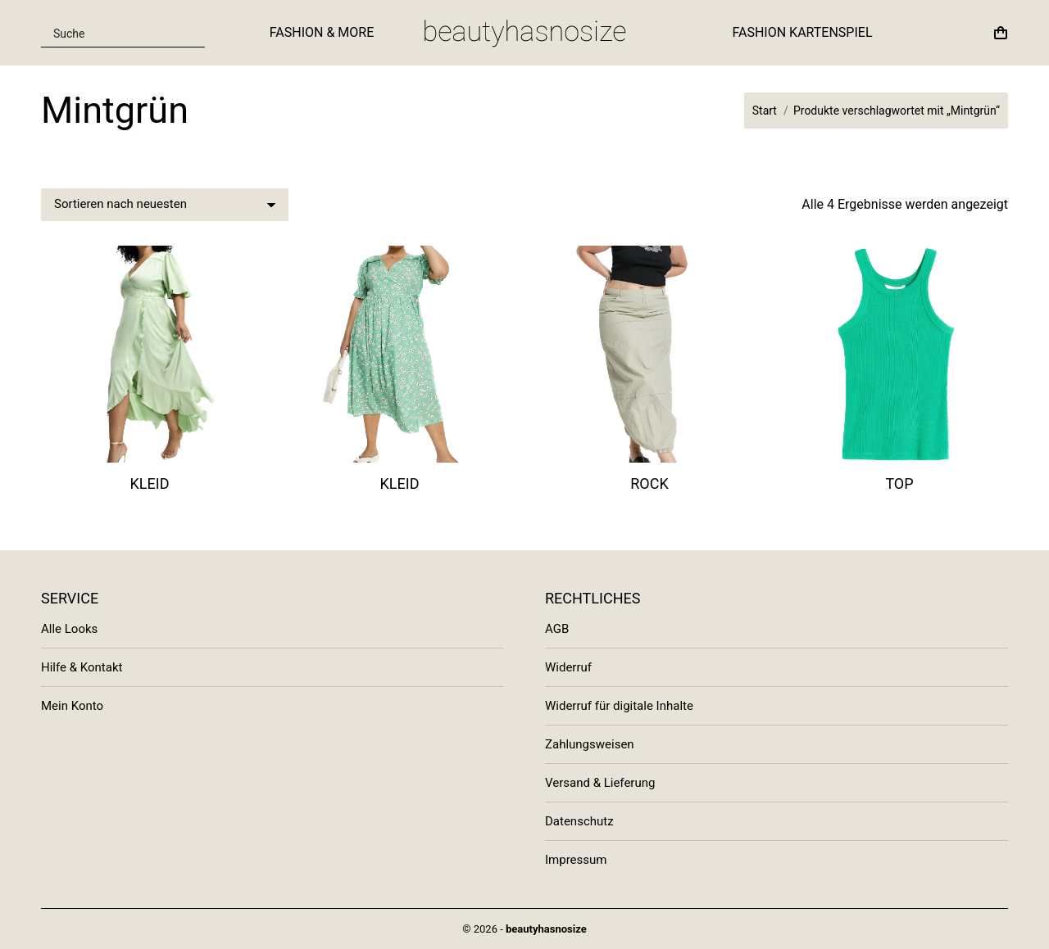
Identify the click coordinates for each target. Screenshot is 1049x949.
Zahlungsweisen (589, 744)
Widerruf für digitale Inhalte (619, 705)
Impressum (575, 859)
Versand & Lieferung (600, 782)
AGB (557, 628)
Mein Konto (72, 705)
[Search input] (113, 32)
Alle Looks (69, 628)
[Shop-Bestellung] (164, 204)
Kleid (150, 483)
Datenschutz (579, 821)
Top (899, 483)
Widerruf (568, 667)
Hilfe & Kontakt (81, 667)
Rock (649, 483)
